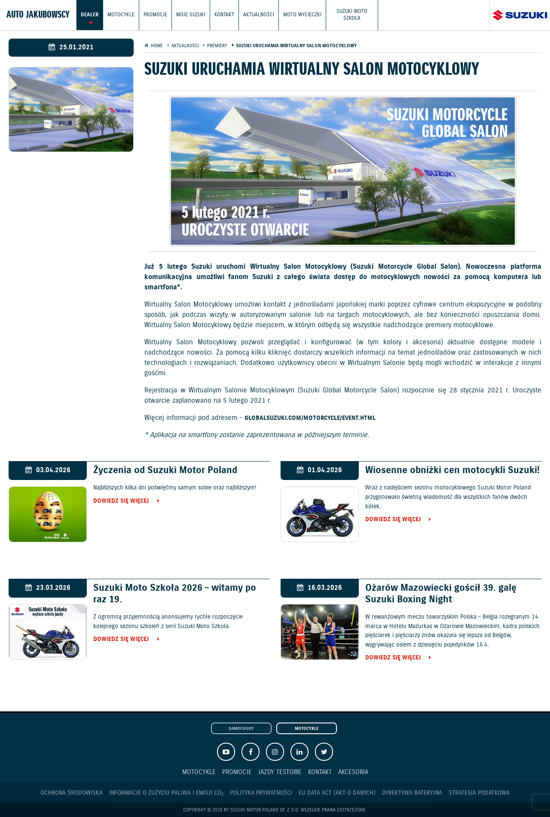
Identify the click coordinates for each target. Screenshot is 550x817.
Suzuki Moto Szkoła (351, 15)
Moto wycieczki (302, 14)
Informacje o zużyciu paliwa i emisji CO (166, 793)
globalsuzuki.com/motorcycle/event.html (310, 419)
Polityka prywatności (261, 793)
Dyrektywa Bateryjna (412, 793)
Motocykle (120, 14)
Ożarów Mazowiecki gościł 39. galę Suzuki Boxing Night (440, 593)
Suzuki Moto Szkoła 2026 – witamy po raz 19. (174, 593)
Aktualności (258, 14)
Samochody (241, 729)
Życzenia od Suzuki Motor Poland (165, 470)
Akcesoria (353, 772)
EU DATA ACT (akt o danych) (337, 793)
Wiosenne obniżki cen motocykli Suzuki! (452, 470)
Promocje (155, 14)
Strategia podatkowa (479, 793)
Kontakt (224, 14)
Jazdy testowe (280, 772)
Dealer (89, 14)
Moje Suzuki (190, 14)
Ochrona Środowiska (71, 793)
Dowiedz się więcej (121, 501)
